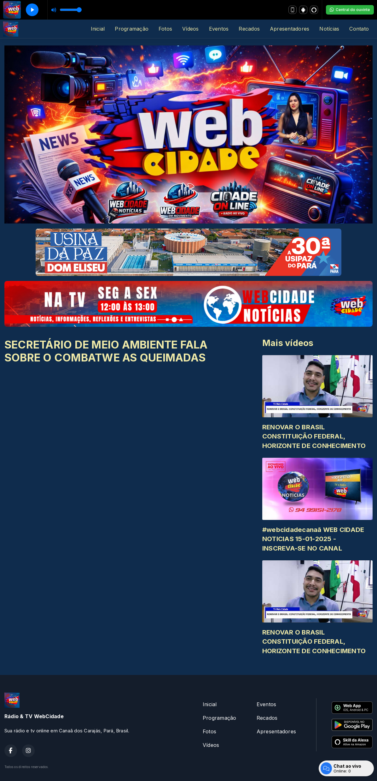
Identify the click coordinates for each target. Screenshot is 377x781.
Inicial (98, 29)
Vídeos (190, 29)
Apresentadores (289, 29)
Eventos (219, 29)
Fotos (165, 29)
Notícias (329, 29)
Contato (359, 29)
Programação (131, 29)
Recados (249, 29)
